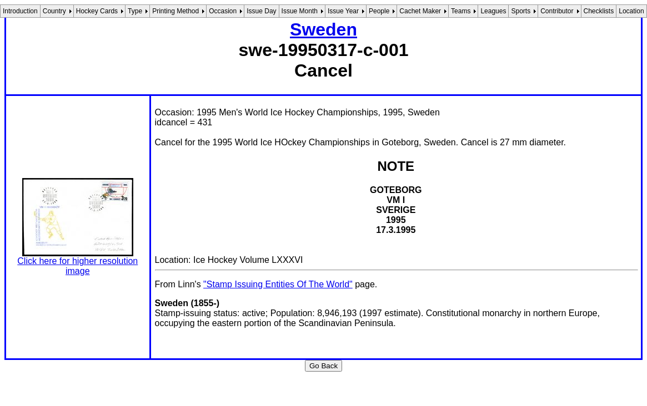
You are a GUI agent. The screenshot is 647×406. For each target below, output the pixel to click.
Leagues (493, 11)
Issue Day (261, 11)
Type (135, 11)
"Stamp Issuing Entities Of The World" (278, 284)
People (379, 11)
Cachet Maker (420, 11)
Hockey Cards (97, 11)
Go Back (323, 366)
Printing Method (175, 11)
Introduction (20, 11)
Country (54, 11)
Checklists (599, 11)
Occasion (223, 11)
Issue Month (300, 11)
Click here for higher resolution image (77, 266)
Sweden (323, 29)
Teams (460, 11)
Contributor (556, 11)
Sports (520, 11)
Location (631, 11)
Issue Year (343, 11)
